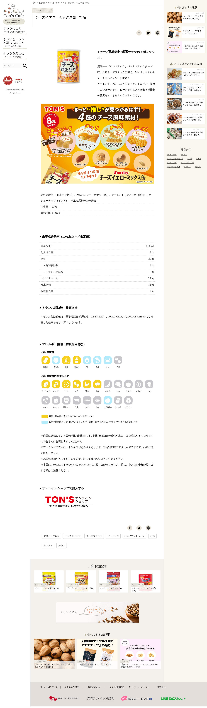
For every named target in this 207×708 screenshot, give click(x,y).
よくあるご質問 (71, 687)
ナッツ (198, 167)
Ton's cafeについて (49, 687)
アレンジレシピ (187, 163)
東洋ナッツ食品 (51, 536)
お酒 (152, 536)
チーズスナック (94, 536)
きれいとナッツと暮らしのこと (15, 43)
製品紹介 (42, 3)
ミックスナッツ (73, 536)
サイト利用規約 (116, 687)
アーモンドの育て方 (175, 159)
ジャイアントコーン (134, 536)
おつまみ (48, 545)
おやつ (61, 545)
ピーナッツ (113, 536)
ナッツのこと (15, 30)
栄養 (189, 159)
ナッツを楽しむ (15, 55)
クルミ (184, 155)
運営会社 (161, 687)
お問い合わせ (94, 687)
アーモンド (172, 163)
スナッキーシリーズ (55, 3)
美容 (198, 159)
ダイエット (172, 155)
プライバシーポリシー (139, 687)
